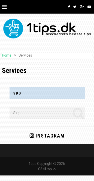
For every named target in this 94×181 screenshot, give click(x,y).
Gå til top (47, 169)
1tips (32, 164)
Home (7, 55)
